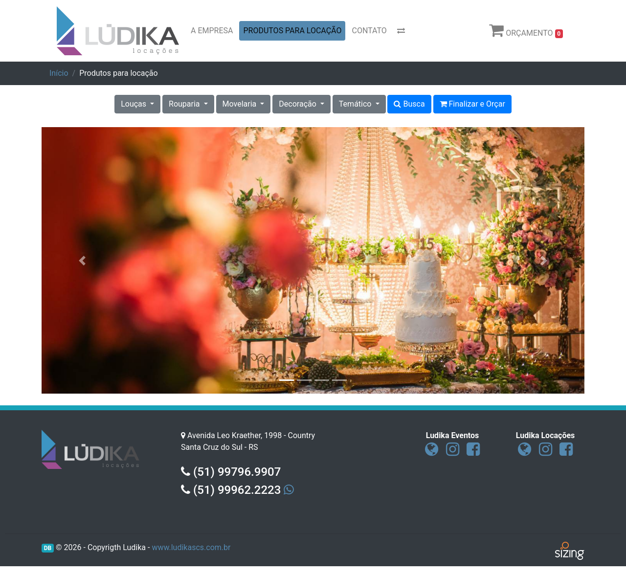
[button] (82, 260)
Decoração (298, 104)
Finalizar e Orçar (472, 104)
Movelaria (241, 104)
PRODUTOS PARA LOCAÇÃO (292, 30)
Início (58, 73)
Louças (134, 104)
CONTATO (369, 30)
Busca (409, 104)
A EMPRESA (212, 30)
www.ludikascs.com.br (191, 547)
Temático (356, 104)
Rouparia (185, 104)
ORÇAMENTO (526, 30)
